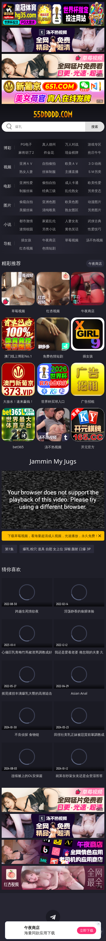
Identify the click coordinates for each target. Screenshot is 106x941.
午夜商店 (49, 240)
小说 (7, 224)
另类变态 (94, 190)
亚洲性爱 (26, 182)
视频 (7, 167)
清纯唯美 (49, 210)
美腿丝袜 (26, 210)
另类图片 (94, 210)
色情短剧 (49, 248)
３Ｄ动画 (94, 163)
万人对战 (71, 144)
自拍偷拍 (49, 163)
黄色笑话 (71, 229)
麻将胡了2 (26, 152)
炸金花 (49, 152)
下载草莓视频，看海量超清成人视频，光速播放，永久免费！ (55, 536)
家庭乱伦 (49, 221)
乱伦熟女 (71, 190)
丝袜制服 (49, 171)
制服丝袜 (26, 190)
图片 (7, 205)
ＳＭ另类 (94, 171)
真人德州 (49, 144)
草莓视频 (71, 240)
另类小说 (49, 229)
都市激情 (26, 221)
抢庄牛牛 (94, 152)
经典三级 (49, 190)
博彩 (7, 147)
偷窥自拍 (26, 201)
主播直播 (71, 171)
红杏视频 (26, 248)
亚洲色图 (49, 201)
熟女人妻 (26, 171)
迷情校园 (26, 229)
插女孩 (26, 240)
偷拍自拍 (49, 182)
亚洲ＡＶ (26, 163)
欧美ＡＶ (71, 163)
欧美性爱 (94, 182)
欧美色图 (71, 201)
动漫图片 (94, 201)
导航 (7, 243)
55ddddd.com (52, 114)
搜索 (94, 126)
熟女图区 (71, 210)
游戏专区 (94, 144)
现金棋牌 (71, 152)
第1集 (9, 549)
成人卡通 (71, 182)
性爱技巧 (94, 229)
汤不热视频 (94, 240)
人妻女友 (71, 221)
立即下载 (86, 930)
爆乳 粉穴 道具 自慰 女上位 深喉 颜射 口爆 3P (57, 549)
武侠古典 (94, 221)
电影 (7, 186)
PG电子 (26, 144)
